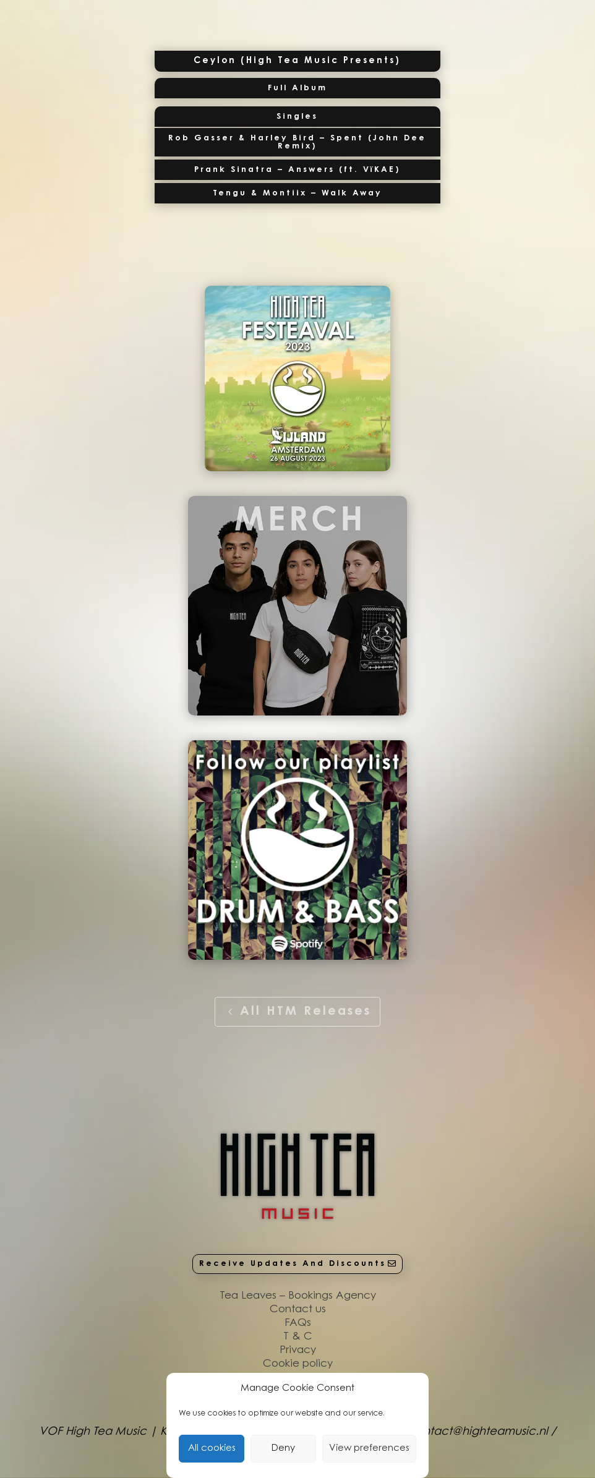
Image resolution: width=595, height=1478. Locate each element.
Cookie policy (298, 1364)
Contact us (298, 1309)
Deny (283, 1448)
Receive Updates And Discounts (292, 1264)
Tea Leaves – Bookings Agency (298, 1296)
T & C (297, 1336)
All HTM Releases (305, 1012)
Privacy (298, 1350)
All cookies (212, 1448)
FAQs (298, 1323)
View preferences (369, 1448)
